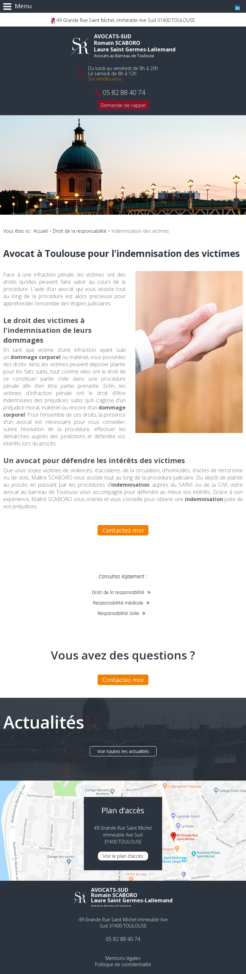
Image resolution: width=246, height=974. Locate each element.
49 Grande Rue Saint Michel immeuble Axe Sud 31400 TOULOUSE (123, 922)
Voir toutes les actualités (123, 751)
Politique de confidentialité (123, 964)
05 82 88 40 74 (124, 92)
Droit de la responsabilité (79, 231)
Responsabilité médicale (118, 603)
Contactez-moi (123, 530)
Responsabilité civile (118, 613)
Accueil (40, 231)
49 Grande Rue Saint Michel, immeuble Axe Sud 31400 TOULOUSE (125, 20)
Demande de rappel (123, 105)
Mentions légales (123, 958)
